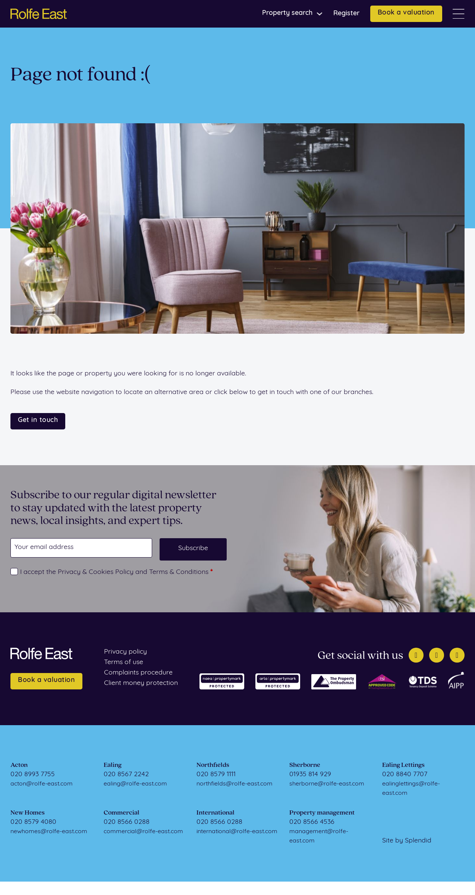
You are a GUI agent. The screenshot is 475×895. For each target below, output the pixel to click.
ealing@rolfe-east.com (135, 784)
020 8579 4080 (33, 822)
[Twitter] (416, 655)
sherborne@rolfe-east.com (326, 784)
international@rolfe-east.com (236, 832)
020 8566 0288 (127, 822)
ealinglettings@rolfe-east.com (411, 788)
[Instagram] (457, 655)
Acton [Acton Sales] (19, 765)
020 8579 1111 (216, 774)
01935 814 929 (310, 774)
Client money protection (141, 683)
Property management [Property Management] (322, 813)
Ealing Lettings (403, 765)
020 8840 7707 (404, 774)
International (215, 813)
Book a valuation (406, 13)
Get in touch (38, 420)
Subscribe (193, 548)
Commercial (121, 813)
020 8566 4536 (311, 822)
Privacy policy (125, 652)
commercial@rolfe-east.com (143, 832)
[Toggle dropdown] (319, 13)
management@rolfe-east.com (318, 836)
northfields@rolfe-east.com (234, 784)
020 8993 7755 (32, 774)
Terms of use (123, 662)
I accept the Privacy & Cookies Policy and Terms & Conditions (116, 572)
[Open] (459, 14)
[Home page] (38, 14)
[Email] (81, 548)
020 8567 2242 (126, 774)
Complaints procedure (138, 673)
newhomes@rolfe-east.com (48, 832)
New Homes (27, 813)
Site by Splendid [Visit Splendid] (406, 841)
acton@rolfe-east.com (41, 784)
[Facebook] (436, 655)
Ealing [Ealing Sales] (113, 765)
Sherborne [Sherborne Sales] (304, 765)
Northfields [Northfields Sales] (212, 765)
